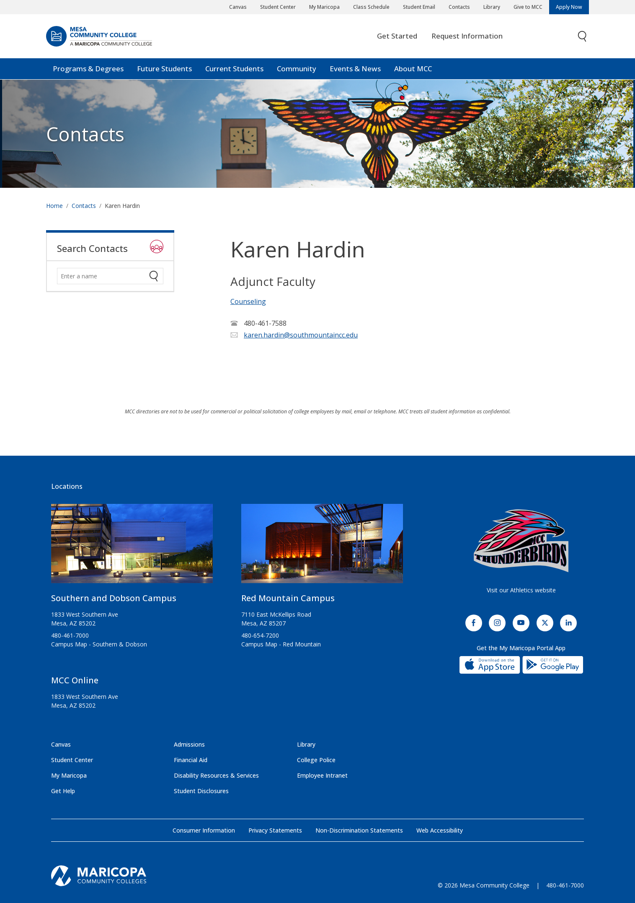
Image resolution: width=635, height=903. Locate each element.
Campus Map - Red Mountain (281, 644)
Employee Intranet (322, 775)
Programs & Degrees (88, 69)
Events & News (355, 69)
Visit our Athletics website (521, 590)
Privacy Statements (275, 830)
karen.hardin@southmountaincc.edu (301, 335)
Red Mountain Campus (288, 598)
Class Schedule (371, 6)
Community (296, 69)
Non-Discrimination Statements (359, 830)
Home (54, 206)
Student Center (278, 6)
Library (491, 6)
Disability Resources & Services (216, 775)
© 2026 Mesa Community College (483, 885)
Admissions (189, 744)
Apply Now (569, 6)
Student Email (419, 6)
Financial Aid (190, 760)
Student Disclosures (201, 791)
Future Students (164, 69)
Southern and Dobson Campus (113, 598)
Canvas (238, 6)
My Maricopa (324, 6)
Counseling (248, 301)
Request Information (467, 36)
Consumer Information (204, 830)
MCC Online (74, 680)
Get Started (397, 36)
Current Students (234, 69)
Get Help (63, 791)
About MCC (413, 69)
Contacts (459, 6)
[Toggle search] (582, 37)
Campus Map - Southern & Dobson (99, 644)
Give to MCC (528, 6)
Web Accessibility (439, 830)
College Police (316, 760)
